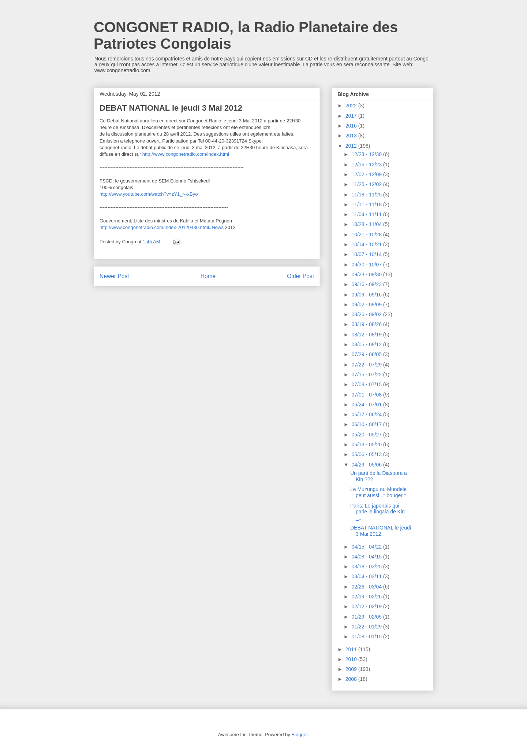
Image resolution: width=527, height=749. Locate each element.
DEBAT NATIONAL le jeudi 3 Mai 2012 (380, 531)
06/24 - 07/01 (367, 404)
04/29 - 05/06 (367, 465)
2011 (351, 649)
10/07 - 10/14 (367, 254)
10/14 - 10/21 (367, 244)
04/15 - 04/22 (367, 547)
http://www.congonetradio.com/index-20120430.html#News (162, 227)
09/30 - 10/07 (367, 265)
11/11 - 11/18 (367, 204)
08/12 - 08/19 (367, 334)
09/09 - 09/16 (367, 295)
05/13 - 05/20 (367, 444)
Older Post (300, 276)
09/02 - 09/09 (367, 304)
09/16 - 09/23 (367, 284)
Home (208, 276)
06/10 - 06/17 (367, 424)
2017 (351, 116)
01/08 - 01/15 (367, 636)
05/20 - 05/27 (367, 435)
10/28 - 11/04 (367, 224)
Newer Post (114, 276)
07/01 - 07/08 (367, 395)
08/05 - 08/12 (367, 344)
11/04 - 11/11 (367, 214)
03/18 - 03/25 (367, 566)
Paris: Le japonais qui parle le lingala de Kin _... (377, 512)
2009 (351, 669)
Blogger (299, 734)
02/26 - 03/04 (367, 587)
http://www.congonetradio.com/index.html (185, 154)
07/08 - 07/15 (367, 384)
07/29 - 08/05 (367, 354)
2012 (351, 146)
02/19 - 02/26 (367, 596)
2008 (351, 679)
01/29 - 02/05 (367, 617)
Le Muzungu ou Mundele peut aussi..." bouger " (378, 492)
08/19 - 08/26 (367, 324)
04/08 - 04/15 (367, 557)
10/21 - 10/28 (367, 234)
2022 (351, 105)
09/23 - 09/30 (367, 274)
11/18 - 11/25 (367, 195)
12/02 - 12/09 (367, 174)
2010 (351, 659)
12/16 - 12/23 (367, 164)
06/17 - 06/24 (367, 414)
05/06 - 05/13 (367, 454)
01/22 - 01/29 (367, 627)
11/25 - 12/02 (367, 184)
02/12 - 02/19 (367, 606)
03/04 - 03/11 (367, 576)
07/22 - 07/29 (367, 365)
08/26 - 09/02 (367, 314)
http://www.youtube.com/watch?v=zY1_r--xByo (149, 194)
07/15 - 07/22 (367, 374)
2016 (351, 126)
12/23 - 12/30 (367, 154)
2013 (351, 136)
